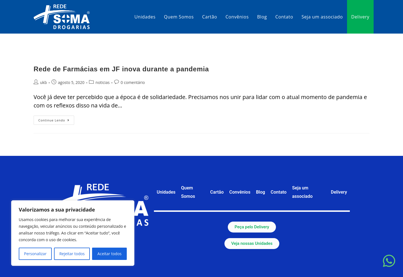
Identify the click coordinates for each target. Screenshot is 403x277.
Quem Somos (188, 192)
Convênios (239, 192)
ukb (43, 82)
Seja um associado (302, 192)
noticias (102, 82)
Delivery (339, 192)
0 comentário (133, 82)
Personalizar (35, 253)
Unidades (166, 192)
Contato (279, 192)
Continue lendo (56, 119)
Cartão (217, 192)
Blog (260, 192)
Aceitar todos (109, 253)
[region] (72, 233)
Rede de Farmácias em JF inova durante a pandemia (121, 69)
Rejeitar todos (72, 253)
